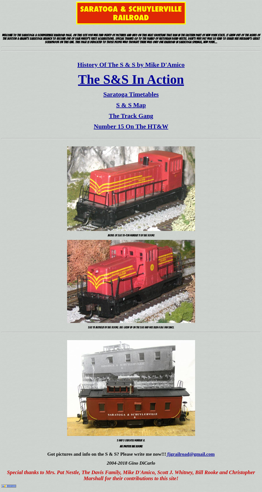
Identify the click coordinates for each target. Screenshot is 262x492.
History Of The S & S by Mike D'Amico (131, 64)
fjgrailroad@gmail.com (190, 454)
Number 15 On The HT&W (131, 126)
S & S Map (131, 105)
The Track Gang (131, 115)
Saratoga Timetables (131, 94)
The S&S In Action (131, 79)
